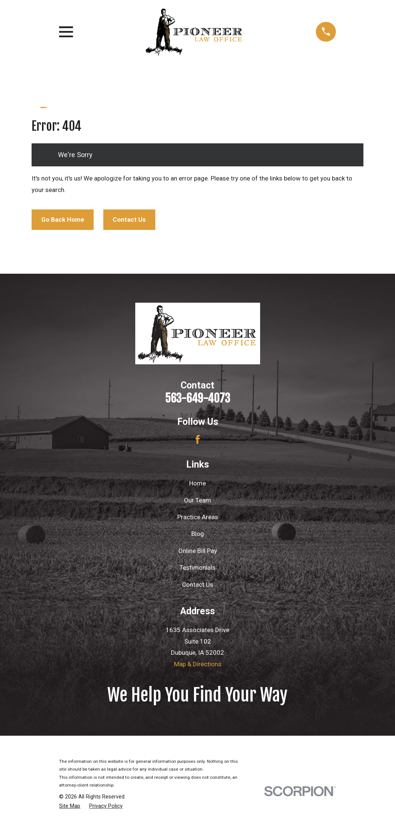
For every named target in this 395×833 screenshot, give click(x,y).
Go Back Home (62, 219)
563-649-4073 (197, 398)
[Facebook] (197, 439)
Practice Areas (197, 517)
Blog (197, 533)
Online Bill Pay (197, 550)
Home (197, 483)
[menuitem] (69, 806)
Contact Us (129, 219)
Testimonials (197, 567)
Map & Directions (197, 664)
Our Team (197, 500)
